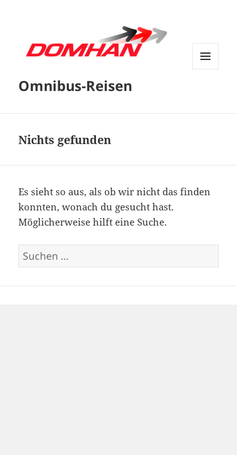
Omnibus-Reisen (75, 85)
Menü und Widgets (206, 69)
